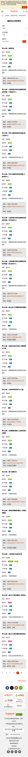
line (21, 688)
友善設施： (5, 32)
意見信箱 (14, 746)
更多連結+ (19, 705)
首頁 (2, 15)
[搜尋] (24, 41)
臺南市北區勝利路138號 (14, 337)
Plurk (16, 688)
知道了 (24, 7)
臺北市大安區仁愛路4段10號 (15, 625)
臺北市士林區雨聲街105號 (15, 664)
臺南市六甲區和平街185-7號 (15, 381)
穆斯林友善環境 (14, 15)
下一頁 (25, 672)
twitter (12, 688)
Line (15, 751)
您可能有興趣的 (26, 11)
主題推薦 (7, 15)
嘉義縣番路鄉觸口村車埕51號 (16, 165)
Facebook (8, 751)
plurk (19, 751)
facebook (7, 688)
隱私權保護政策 (14, 743)
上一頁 (2, 672)
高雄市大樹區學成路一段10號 (16, 501)
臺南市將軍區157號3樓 (14, 422)
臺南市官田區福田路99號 (14, 252)
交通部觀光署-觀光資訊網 (14, 11)
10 (21, 673)
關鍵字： (5, 39)
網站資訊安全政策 (14, 740)
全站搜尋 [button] (24, 11)
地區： (4, 26)
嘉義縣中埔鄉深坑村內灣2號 (15, 81)
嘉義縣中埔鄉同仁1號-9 (14, 124)
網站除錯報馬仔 (22, 680)
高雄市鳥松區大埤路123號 (15, 463)
